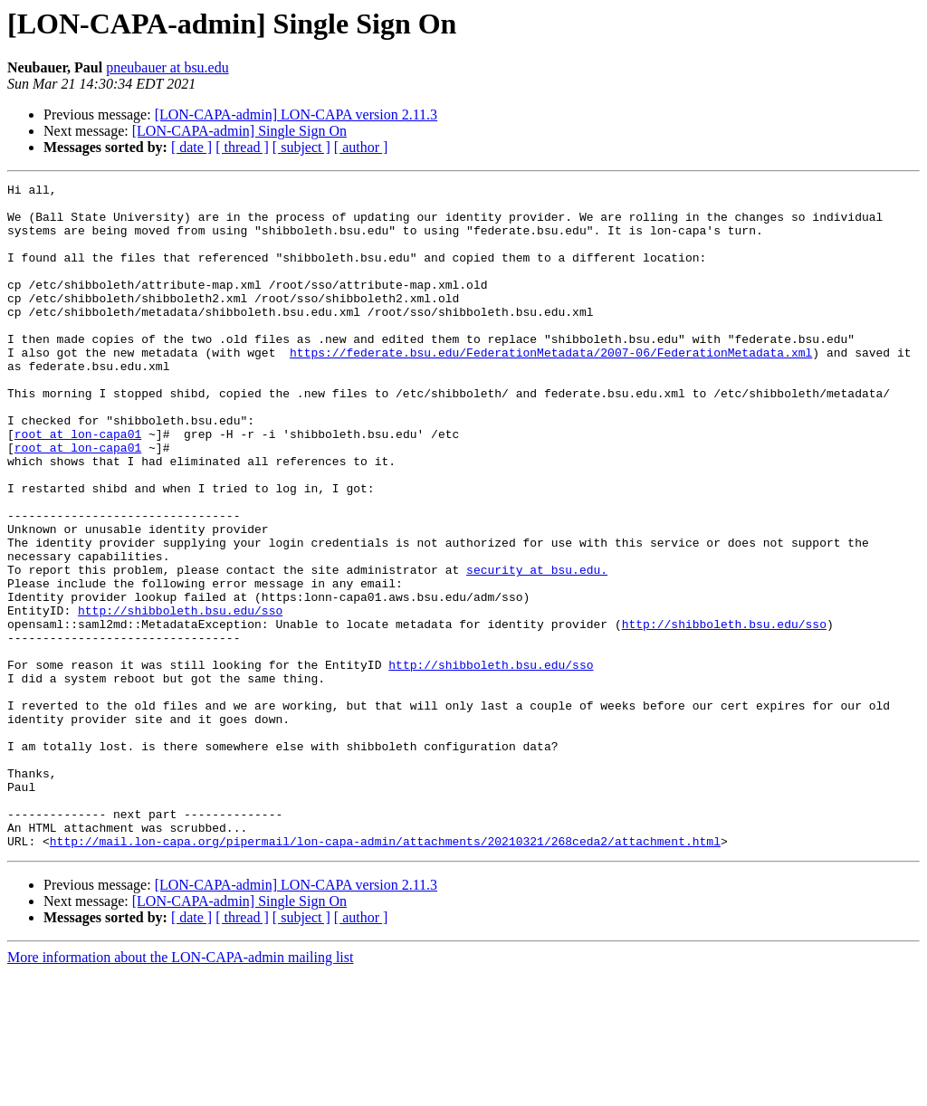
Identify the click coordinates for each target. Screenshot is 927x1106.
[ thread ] (242, 147)
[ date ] (191, 147)
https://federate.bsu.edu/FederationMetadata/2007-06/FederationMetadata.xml (551, 387)
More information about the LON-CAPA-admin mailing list (180, 1090)
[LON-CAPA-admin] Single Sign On (239, 130)
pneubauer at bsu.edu (167, 67)
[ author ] (361, 147)
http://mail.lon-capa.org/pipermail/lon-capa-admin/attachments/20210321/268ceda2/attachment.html (385, 974)
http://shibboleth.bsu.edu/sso (180, 697)
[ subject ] (301, 147)
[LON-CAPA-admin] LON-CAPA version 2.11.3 (296, 114)
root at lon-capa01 (77, 485)
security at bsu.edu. (536, 648)
